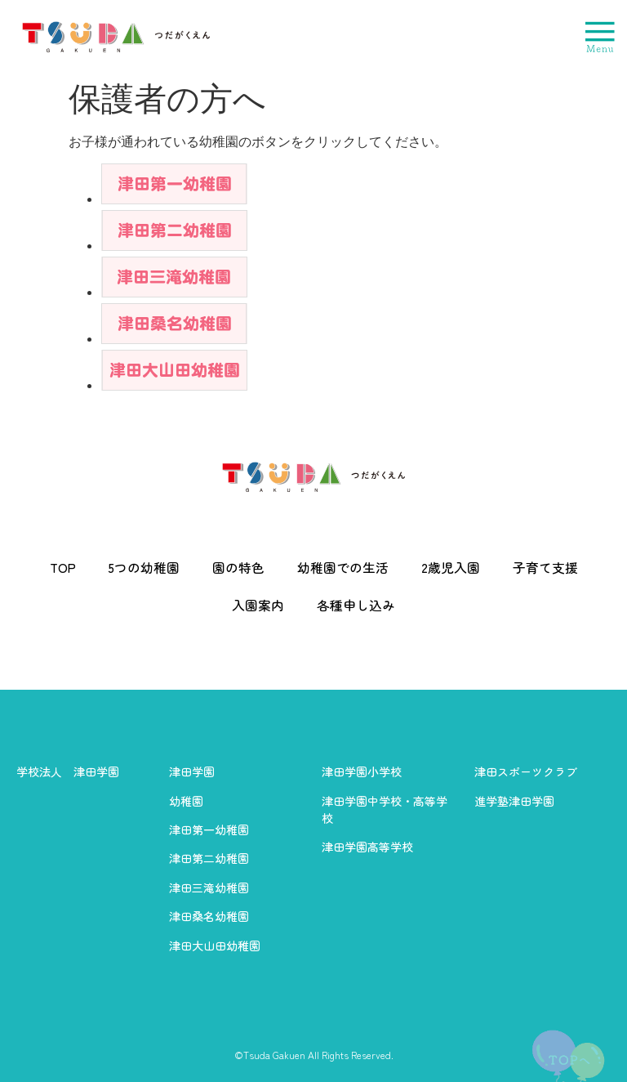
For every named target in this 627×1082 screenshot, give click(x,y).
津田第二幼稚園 (209, 858)
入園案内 (258, 605)
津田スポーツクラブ (525, 771)
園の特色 (239, 568)
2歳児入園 (451, 568)
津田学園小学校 (362, 771)
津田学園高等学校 (367, 846)
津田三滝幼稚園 (209, 887)
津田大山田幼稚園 (214, 945)
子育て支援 (546, 568)
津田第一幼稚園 (209, 829)
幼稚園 (186, 801)
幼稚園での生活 (343, 568)
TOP (62, 568)
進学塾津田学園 (514, 801)
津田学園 (192, 771)
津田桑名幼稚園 (209, 916)
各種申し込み (356, 605)
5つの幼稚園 (144, 568)
